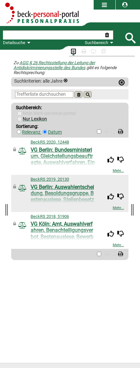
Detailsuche (14, 42)
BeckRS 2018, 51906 (50, 216)
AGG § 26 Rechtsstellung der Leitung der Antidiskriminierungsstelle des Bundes (54, 65)
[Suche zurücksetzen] (108, 35)
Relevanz (31, 132)
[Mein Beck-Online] (19, 113)
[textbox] (53, 35)
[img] (110, 159)
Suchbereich (99, 42)
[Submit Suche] (130, 37)
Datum (55, 132)
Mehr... (118, 171)
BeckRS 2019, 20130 (50, 179)
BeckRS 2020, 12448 (50, 142)
